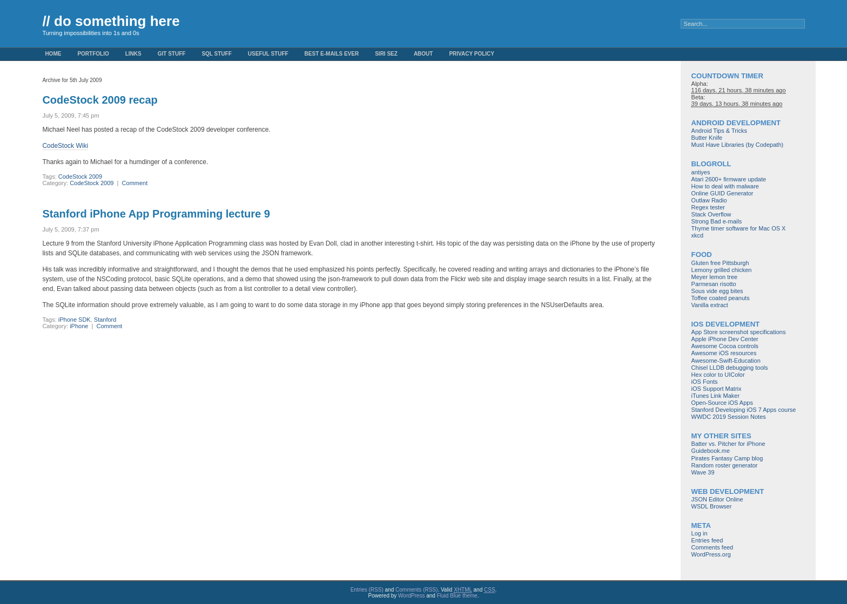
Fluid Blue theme (457, 596)
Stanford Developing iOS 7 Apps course (743, 409)
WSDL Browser (711, 506)
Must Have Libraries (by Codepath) (737, 144)
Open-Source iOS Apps (722, 402)
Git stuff (172, 54)
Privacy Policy (471, 54)
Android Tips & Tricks (719, 130)
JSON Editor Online (717, 499)
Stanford (105, 319)
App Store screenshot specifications (738, 332)
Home (53, 54)
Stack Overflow (711, 214)
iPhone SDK (74, 319)
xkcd (697, 235)
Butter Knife (706, 137)
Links (133, 54)
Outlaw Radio (709, 200)
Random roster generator (724, 465)
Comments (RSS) (416, 590)
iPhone (79, 326)
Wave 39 (703, 472)
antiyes (700, 172)
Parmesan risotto (713, 284)
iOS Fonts (704, 381)
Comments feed (712, 547)
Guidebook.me (710, 450)
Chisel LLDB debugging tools (729, 367)
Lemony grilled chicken (721, 270)
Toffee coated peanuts (720, 298)
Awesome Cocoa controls (725, 346)
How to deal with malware (725, 186)
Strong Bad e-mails (716, 221)
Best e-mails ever (332, 54)
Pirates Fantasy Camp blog (727, 458)
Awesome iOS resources (724, 353)
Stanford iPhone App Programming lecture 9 (156, 214)
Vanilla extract (709, 305)
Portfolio (93, 54)
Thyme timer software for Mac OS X (738, 228)
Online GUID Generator (722, 193)
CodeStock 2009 (80, 176)
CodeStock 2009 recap (99, 100)
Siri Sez (386, 54)
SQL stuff (216, 54)
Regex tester (708, 207)
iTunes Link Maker (715, 395)
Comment (135, 183)
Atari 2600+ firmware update (729, 179)
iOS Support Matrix (716, 388)
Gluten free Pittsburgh (720, 263)
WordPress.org (711, 554)
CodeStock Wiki (65, 146)
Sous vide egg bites (717, 291)
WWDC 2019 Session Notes (728, 416)
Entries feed (707, 540)
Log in (699, 533)
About (423, 54)
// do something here (110, 21)
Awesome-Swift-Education (726, 360)
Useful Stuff (268, 54)
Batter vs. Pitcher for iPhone (728, 443)
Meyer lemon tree (714, 277)
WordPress (411, 596)
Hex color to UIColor (718, 374)
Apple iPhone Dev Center (724, 339)
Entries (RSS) (367, 590)
